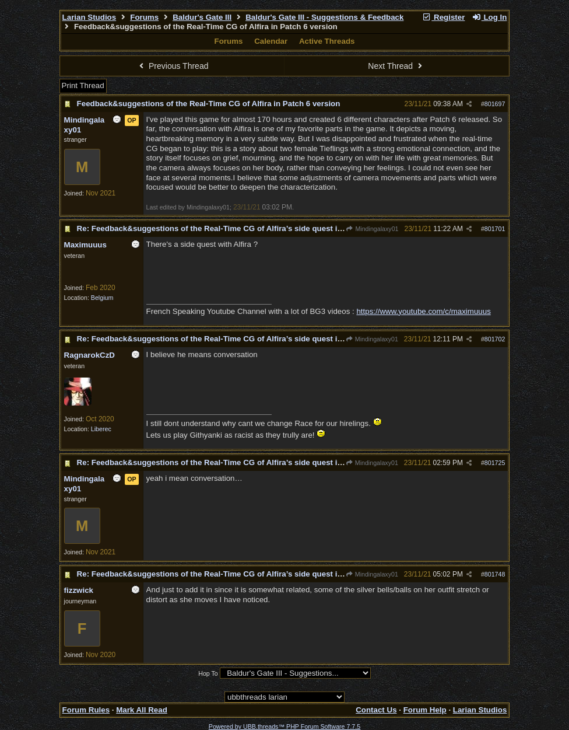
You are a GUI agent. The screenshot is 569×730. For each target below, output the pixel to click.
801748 (494, 574)
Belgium (102, 297)
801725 (494, 462)
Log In (489, 17)
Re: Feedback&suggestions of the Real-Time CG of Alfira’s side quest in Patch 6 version (239, 228)
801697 (494, 103)
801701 (494, 228)
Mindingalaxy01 (372, 228)
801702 (494, 339)
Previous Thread (172, 66)
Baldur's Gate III (202, 17)
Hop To (208, 673)
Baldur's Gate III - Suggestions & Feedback (324, 17)
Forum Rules (86, 709)
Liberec (101, 428)
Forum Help (425, 709)
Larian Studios (89, 17)
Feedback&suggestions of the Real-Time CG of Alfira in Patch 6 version (208, 103)
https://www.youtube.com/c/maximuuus (423, 311)
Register (443, 17)
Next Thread (396, 66)
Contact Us (376, 709)
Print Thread (83, 85)
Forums (144, 17)
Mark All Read (141, 709)
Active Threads (327, 41)
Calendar (270, 41)
